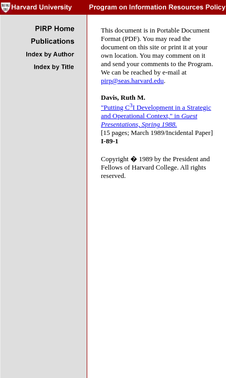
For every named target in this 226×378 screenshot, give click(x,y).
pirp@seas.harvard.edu (132, 81)
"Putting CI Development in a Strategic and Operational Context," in (156, 115)
